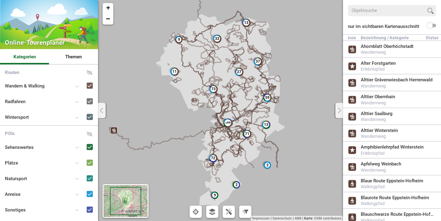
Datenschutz (282, 218)
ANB (298, 218)
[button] (114, 130)
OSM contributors (327, 218)
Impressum (261, 218)
